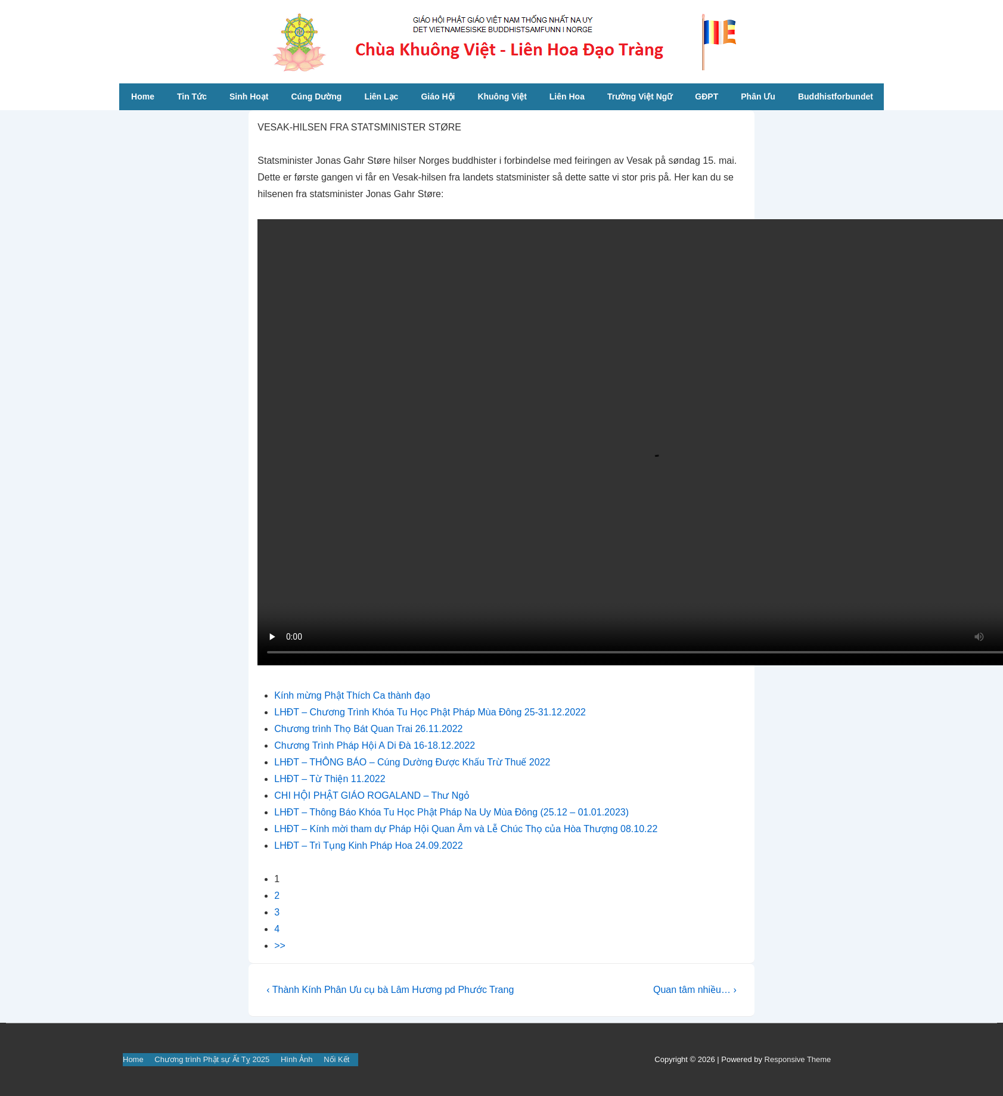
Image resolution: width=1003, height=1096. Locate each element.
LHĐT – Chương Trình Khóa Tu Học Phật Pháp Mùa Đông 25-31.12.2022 (430, 712)
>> (279, 946)
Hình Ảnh (297, 1059)
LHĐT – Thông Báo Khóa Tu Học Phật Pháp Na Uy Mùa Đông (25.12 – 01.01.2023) (451, 812)
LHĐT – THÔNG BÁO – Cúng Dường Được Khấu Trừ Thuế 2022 (412, 762)
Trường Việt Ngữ (639, 96)
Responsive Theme (798, 1059)
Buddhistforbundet (835, 96)
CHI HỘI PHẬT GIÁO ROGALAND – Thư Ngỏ (372, 795)
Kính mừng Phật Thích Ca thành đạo (352, 695)
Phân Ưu (758, 96)
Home (142, 96)
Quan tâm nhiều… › (695, 990)
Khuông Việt (501, 96)
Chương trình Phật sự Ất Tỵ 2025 (211, 1059)
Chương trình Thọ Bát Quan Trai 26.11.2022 (368, 729)
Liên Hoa (567, 96)
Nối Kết (336, 1059)
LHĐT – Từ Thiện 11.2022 (329, 779)
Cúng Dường (316, 96)
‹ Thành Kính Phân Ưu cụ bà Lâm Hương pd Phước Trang (390, 990)
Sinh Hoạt (249, 96)
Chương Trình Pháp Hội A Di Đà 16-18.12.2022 (374, 745)
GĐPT (706, 96)
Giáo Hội (438, 96)
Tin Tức (192, 96)
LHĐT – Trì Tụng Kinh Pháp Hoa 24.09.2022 (368, 845)
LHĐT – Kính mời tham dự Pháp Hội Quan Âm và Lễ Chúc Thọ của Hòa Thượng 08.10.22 (465, 829)
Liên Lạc (381, 96)
